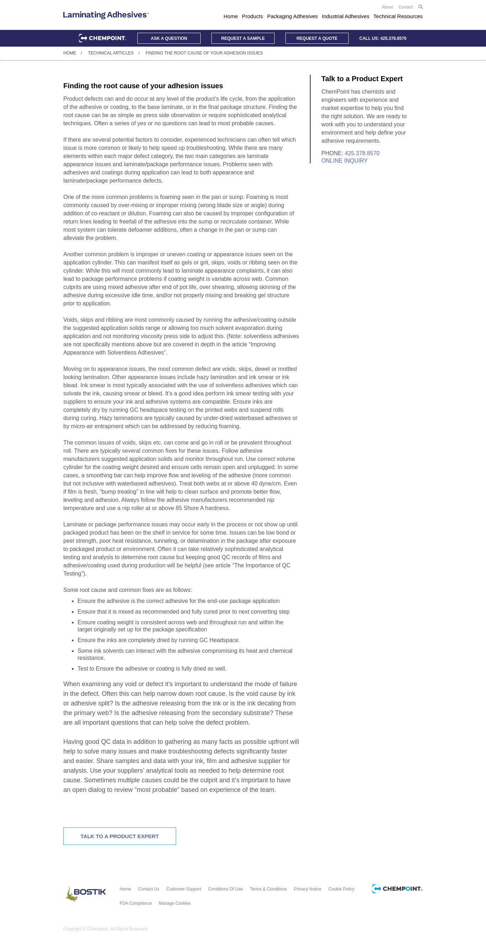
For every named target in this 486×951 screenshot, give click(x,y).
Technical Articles (111, 53)
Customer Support (184, 889)
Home (231, 16)
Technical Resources (398, 16)
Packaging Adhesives (292, 16)
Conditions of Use (225, 889)
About (387, 7)
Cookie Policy (341, 889)
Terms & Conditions (268, 889)
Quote (316, 38)
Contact (405, 7)
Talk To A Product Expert (119, 836)
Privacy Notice (308, 889)
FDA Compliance (136, 903)
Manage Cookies (175, 903)
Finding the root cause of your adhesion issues (204, 53)
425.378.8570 (393, 38)
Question (169, 38)
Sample (243, 38)
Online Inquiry (344, 160)
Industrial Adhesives (345, 16)
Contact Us (148, 889)
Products (252, 16)
